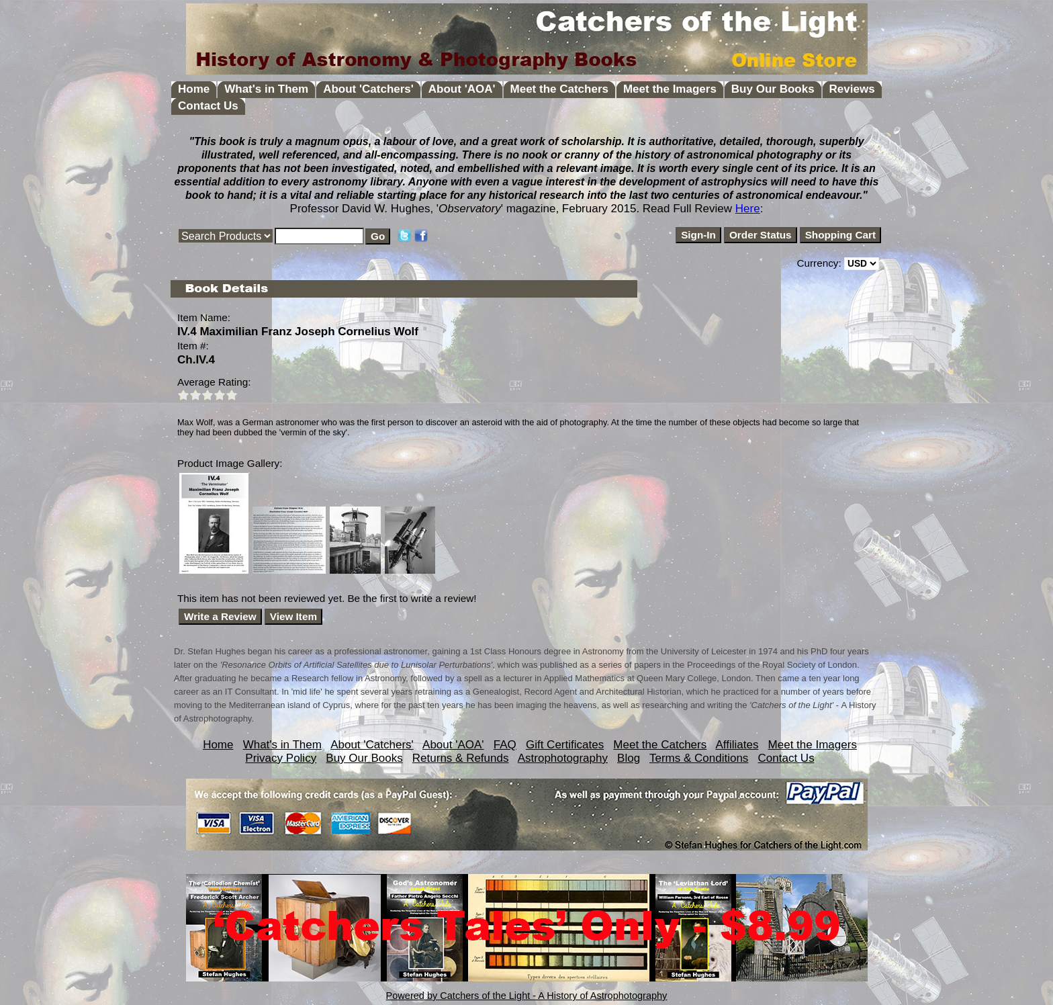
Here (747, 208)
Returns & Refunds (460, 758)
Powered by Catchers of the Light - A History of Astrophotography (527, 995)
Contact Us (208, 105)
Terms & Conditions (698, 758)
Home (194, 89)
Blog (628, 758)
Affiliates (736, 744)
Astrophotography (563, 758)
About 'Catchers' (368, 89)
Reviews (852, 89)
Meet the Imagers (670, 89)
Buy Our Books (773, 89)
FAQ (505, 744)
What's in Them (266, 89)
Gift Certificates (565, 744)
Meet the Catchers (559, 89)
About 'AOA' (462, 89)
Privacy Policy (280, 758)
